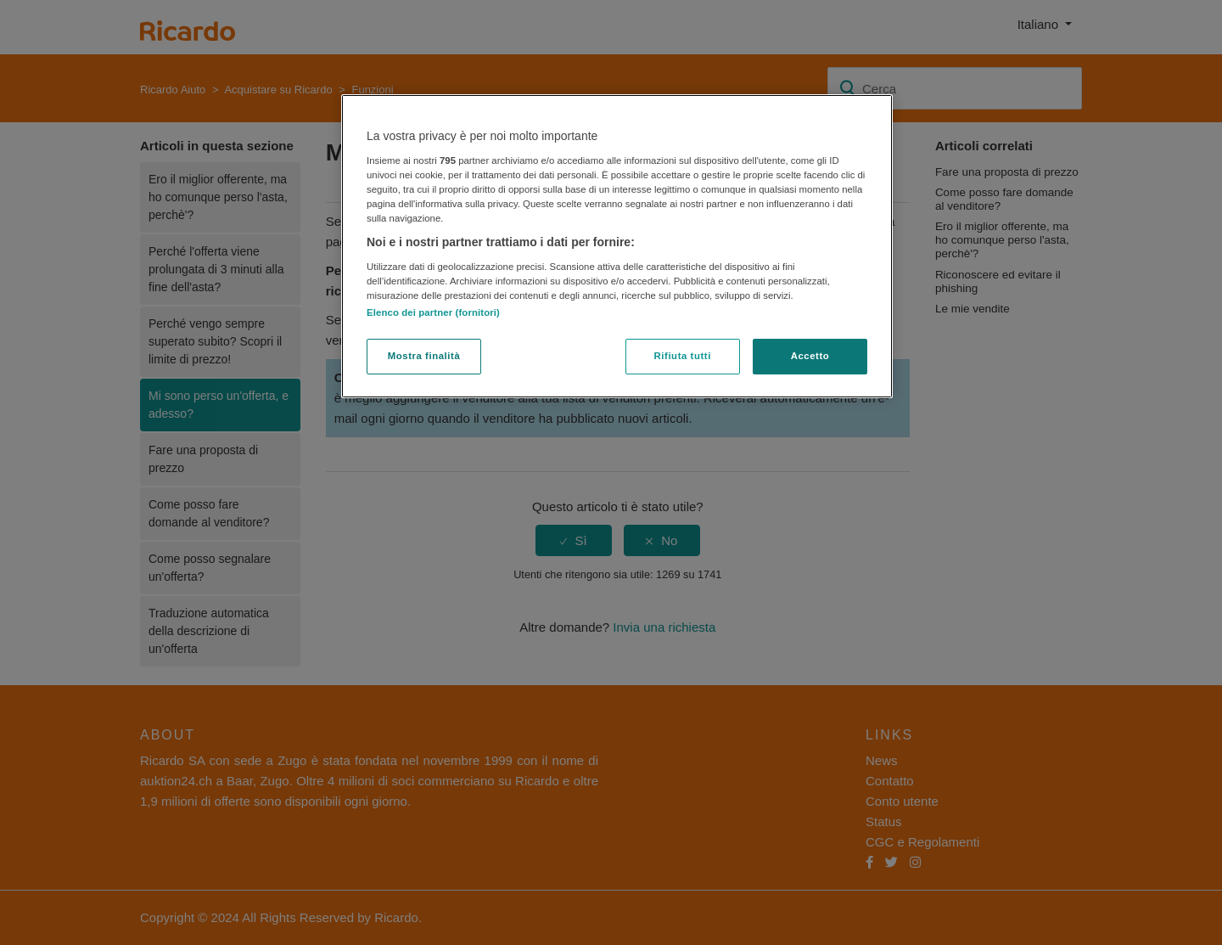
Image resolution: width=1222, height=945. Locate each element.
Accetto (810, 356)
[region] (617, 246)
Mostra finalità (424, 356)
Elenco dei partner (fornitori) (433, 312)
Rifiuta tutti (682, 356)
